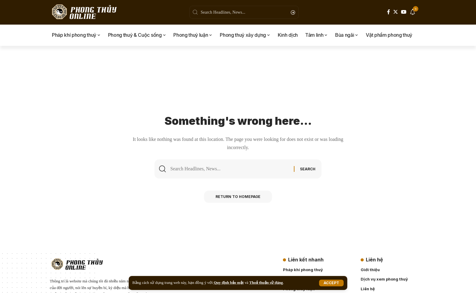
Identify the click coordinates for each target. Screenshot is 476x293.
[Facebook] (389, 12)
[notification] (413, 12)
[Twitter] (395, 12)
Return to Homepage (238, 197)
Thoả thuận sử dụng (267, 283)
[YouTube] (403, 12)
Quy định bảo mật (229, 283)
